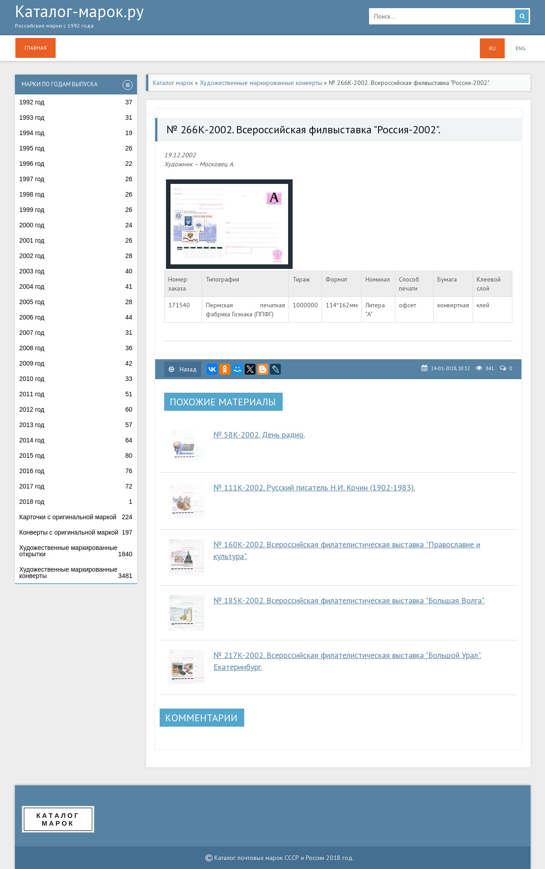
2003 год (76, 271)
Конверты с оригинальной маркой (76, 532)
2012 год (76, 409)
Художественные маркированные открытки (76, 551)
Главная (35, 47)
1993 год (76, 117)
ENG (521, 48)
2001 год (76, 240)
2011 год (76, 394)
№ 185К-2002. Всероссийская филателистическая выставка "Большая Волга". (349, 600)
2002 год (76, 255)
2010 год (76, 378)
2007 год (76, 332)
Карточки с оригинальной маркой (76, 517)
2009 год (76, 363)
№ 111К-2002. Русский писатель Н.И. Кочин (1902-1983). (314, 487)
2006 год (76, 317)
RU (492, 48)
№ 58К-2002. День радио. (259, 434)
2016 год (76, 470)
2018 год (76, 501)
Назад (183, 369)
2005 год (76, 301)
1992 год (76, 102)
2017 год (76, 486)
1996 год (76, 163)
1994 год (76, 132)
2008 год (76, 348)
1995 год (76, 148)
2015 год (76, 455)
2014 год (76, 440)
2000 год (76, 225)
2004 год (76, 286)
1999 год (76, 209)
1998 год (76, 194)
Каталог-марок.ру (185, 18)
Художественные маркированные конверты (76, 572)
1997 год (76, 179)
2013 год (76, 424)
